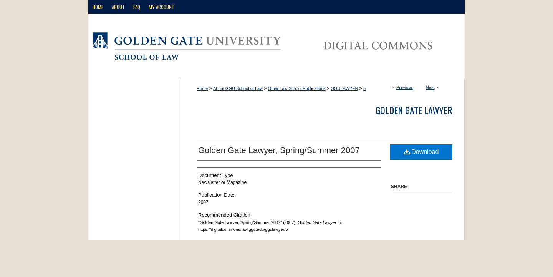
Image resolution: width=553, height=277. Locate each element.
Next (430, 87)
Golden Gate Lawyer (414, 110)
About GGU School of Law (238, 88)
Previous (404, 87)
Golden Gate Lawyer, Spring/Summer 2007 (279, 150)
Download (421, 152)
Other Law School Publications (297, 88)
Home (202, 88)
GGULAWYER (344, 88)
